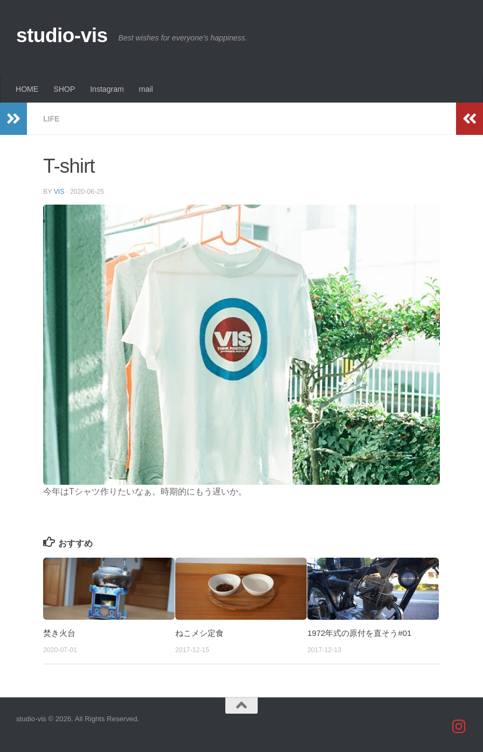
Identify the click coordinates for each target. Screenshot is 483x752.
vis (59, 191)
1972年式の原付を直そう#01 (359, 633)
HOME (27, 89)
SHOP (64, 89)
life (51, 118)
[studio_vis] (459, 726)
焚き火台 (59, 633)
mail (146, 89)
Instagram (107, 89)
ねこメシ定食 (199, 633)
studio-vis (62, 35)
